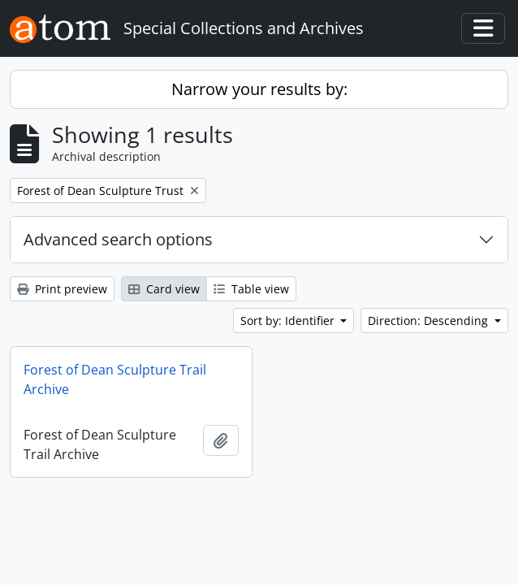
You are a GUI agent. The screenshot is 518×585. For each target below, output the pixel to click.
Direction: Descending (429, 320)
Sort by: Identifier (289, 320)
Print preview (62, 289)
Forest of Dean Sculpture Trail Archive (115, 379)
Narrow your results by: (259, 89)
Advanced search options (118, 239)
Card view (164, 289)
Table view (251, 289)
